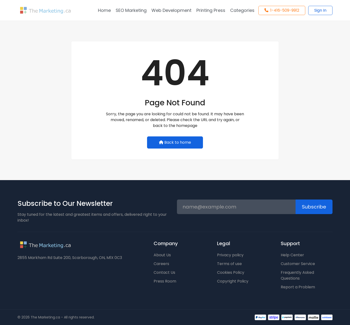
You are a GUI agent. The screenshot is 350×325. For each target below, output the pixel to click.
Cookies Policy (230, 272)
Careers (161, 264)
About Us (162, 255)
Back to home (175, 142)
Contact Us (164, 272)
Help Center (292, 255)
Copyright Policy (232, 281)
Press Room (165, 281)
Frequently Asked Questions (297, 275)
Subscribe (314, 206)
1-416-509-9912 (281, 10)
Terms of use (229, 264)
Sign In (320, 10)
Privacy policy (230, 255)
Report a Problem (298, 287)
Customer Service (298, 264)
